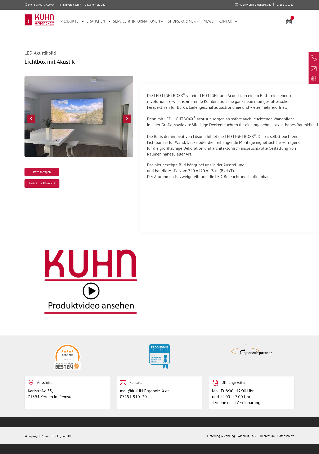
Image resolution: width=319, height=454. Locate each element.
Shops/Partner (183, 21)
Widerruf (243, 436)
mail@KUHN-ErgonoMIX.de (255, 4)
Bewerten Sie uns (95, 4)
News (209, 21)
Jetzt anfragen (42, 172)
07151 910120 (285, 4)
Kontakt (228, 21)
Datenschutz (285, 436)
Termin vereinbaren (70, 4)
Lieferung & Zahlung (221, 436)
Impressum (267, 436)
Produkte (69, 21)
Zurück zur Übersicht (42, 183)
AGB (254, 436)
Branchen (95, 21)
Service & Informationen (138, 21)
